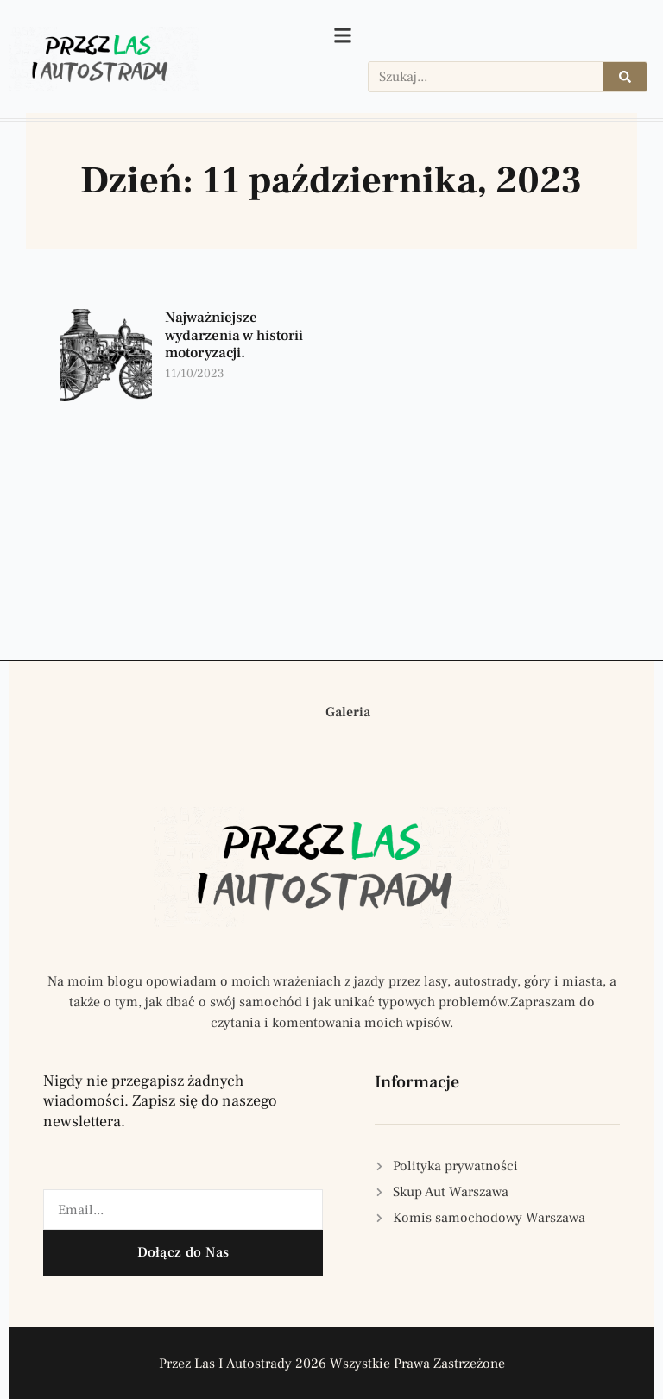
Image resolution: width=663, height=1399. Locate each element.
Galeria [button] (347, 712)
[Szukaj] (625, 76)
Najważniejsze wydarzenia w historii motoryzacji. (234, 335)
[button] (293, 712)
